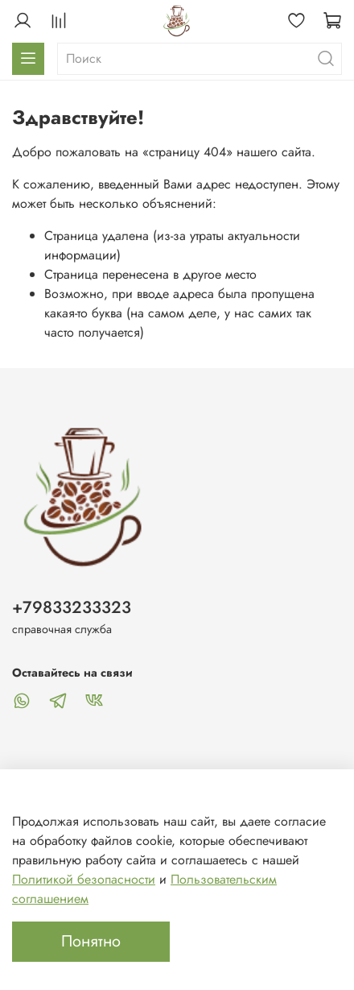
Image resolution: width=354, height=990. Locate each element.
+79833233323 (71, 607)
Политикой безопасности (83, 879)
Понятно (91, 941)
